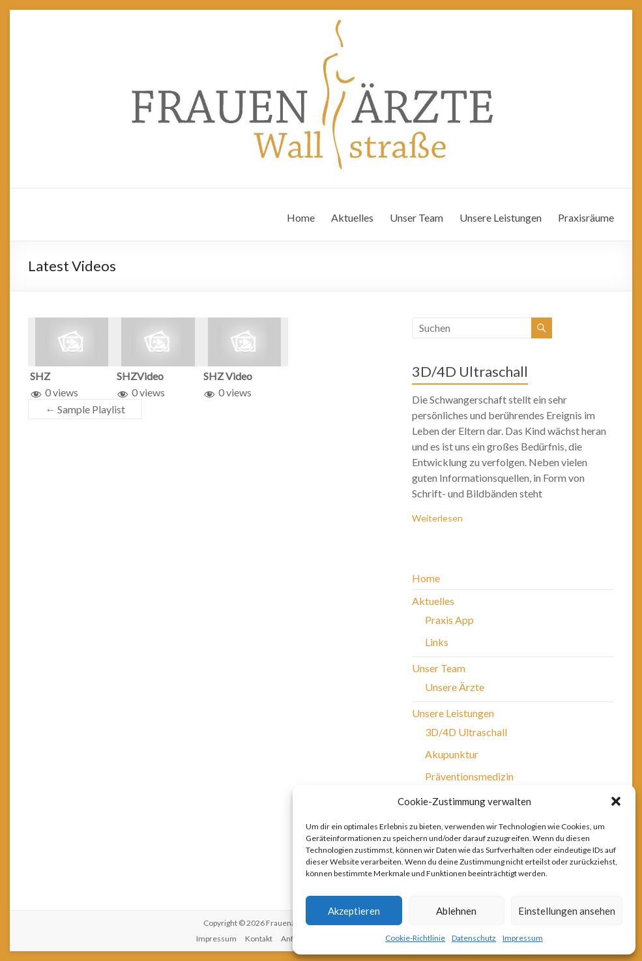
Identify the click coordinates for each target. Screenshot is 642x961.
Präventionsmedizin (469, 776)
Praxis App (449, 620)
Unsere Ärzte (454, 687)
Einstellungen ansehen (566, 911)
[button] (615, 801)
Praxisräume (586, 217)
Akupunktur (451, 754)
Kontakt (258, 938)
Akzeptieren (354, 911)
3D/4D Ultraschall (470, 371)
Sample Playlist (85, 409)
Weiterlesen (437, 518)
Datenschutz (474, 938)
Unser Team (416, 217)
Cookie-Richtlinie (415, 938)
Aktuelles (352, 217)
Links (436, 642)
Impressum (523, 938)
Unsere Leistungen (501, 217)
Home (301, 217)
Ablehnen (456, 911)
